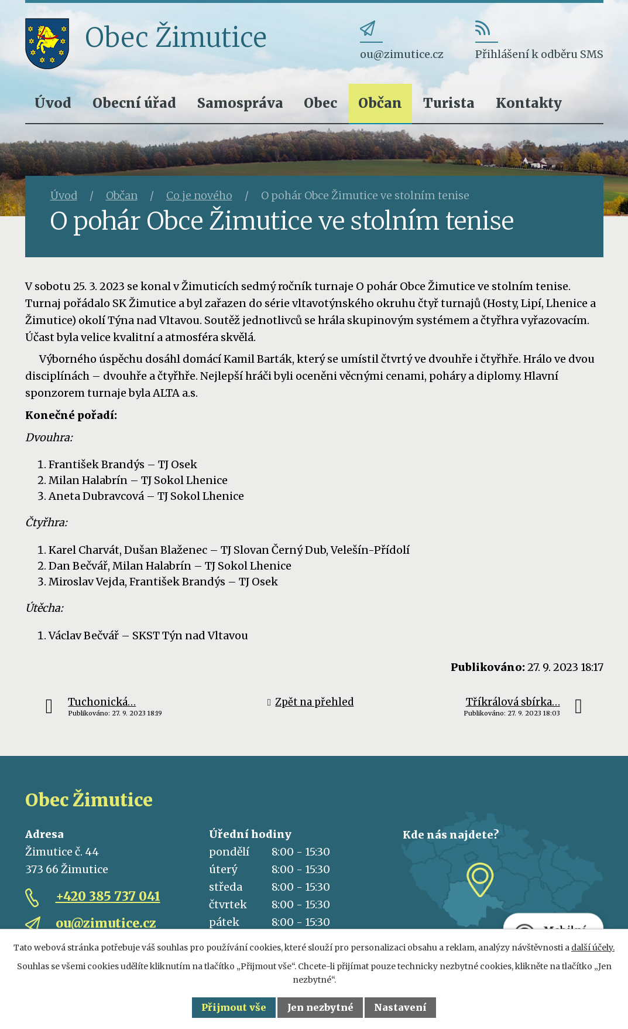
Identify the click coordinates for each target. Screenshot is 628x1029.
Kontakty (529, 102)
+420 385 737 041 (108, 896)
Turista (449, 102)
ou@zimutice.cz (106, 923)
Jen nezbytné (320, 1007)
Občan (380, 102)
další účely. (593, 947)
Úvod (53, 102)
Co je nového (199, 195)
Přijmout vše (233, 1007)
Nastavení (400, 1007)
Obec (320, 102)
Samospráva (240, 102)
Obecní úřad (134, 102)
